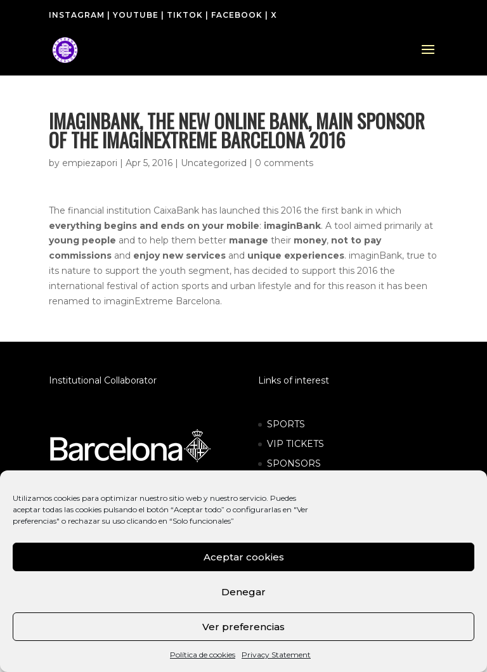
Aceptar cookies (244, 557)
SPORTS (286, 424)
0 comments (284, 163)
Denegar (243, 592)
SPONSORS (294, 463)
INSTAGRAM (77, 15)
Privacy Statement (276, 654)
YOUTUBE (136, 15)
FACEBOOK (237, 15)
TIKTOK (185, 15)
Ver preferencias (243, 627)
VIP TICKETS (295, 443)
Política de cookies (202, 654)
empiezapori (89, 163)
